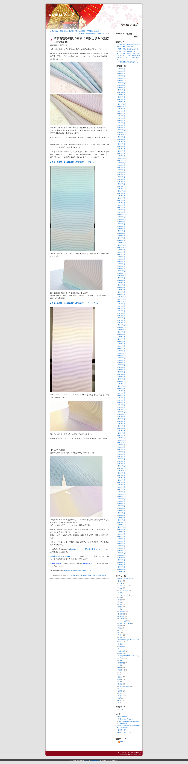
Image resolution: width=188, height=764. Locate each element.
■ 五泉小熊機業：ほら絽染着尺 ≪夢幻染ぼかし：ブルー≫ (72, 162)
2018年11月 (122, 273)
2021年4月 (121, 205)
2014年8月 (121, 391)
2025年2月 (121, 99)
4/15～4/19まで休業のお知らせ (128, 49)
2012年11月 (122, 440)
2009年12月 (122, 522)
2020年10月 (122, 219)
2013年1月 (121, 435)
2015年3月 (121, 374)
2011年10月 (122, 470)
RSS (120, 741)
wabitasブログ (61, 14)
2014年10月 (122, 386)
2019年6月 (121, 257)
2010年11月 (122, 496)
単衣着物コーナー (76, 549)
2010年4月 (121, 513)
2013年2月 (121, 433)
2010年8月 (121, 503)
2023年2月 (121, 153)
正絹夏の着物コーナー (93, 549)
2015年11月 (122, 355)
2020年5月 (121, 231)
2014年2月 (121, 405)
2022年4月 (121, 177)
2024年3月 (121, 123)
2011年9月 (121, 473)
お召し (120, 581)
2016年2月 (121, 348)
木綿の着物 (121, 651)
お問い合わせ (122, 716)
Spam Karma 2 (94, 760)
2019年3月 (121, 264)
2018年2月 (121, 292)
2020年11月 (122, 217)
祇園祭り (121, 670)
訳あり (120, 693)
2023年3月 (121, 151)
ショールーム (122, 585)
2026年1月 (121, 76)
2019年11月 (122, 245)
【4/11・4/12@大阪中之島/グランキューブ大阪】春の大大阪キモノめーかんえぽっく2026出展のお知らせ (128, 53)
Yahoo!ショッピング (124, 578)
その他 (120, 588)
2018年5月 (121, 287)
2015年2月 (121, 376)
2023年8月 (121, 139)
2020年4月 (121, 233)
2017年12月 (122, 297)
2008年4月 (121, 569)
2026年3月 (121, 71)
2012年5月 (121, 454)
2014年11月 (122, 383)
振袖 (119, 644)
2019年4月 (121, 261)
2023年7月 (121, 141)
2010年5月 (121, 510)
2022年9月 (121, 165)
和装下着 (121, 614)
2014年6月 (121, 395)
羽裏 (119, 681)
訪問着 (120, 691)
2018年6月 (121, 285)
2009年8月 (121, 532)
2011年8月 (121, 475)
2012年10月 (122, 442)
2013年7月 (121, 421)
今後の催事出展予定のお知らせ (128, 62)
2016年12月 (122, 325)
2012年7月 (121, 449)
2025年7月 (121, 87)
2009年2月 (121, 546)
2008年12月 (122, 550)
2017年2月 (121, 320)
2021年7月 (121, 198)
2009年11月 (122, 524)
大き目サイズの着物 (124, 623)
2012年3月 (121, 459)
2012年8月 (121, 447)
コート (120, 583)
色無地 (120, 684)
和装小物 (121, 616)
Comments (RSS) (135, 754)
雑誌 (119, 698)
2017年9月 (121, 304)
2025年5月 (121, 92)
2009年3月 (121, 543)
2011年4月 (121, 485)
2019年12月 (122, 242)
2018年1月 (121, 294)
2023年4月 (121, 148)
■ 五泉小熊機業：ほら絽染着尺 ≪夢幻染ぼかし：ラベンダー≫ (74, 303)
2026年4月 (121, 69)
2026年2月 (121, 73)
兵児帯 (120, 604)
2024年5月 (121, 118)
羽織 (119, 679)
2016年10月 (122, 329)
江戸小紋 (121, 658)
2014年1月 (121, 407)
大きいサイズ (122, 621)
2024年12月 (122, 104)
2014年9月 (121, 388)
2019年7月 (121, 254)
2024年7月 (121, 113)
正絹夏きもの (55, 563)
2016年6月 (121, 339)
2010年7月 (121, 506)
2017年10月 (122, 301)
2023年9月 (121, 137)
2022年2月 (121, 181)
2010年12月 (122, 494)
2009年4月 (121, 541)
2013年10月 (122, 414)
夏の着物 (83, 576)
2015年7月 (121, 365)
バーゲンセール (123, 590)
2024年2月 (121, 125)
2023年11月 (122, 132)
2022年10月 (122, 163)
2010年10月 (122, 499)
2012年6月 (121, 452)
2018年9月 (121, 278)
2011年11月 (122, 468)
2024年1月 (121, 127)
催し (119, 602)
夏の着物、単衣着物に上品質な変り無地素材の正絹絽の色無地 (75, 31)
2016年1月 (121, 351)
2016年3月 (121, 346)
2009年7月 (121, 534)
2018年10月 (122, 275)
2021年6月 (121, 200)
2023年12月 (122, 130)
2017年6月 (121, 311)
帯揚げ (120, 635)
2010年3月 (121, 515)
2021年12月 (122, 186)
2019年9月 (121, 250)
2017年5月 (121, 313)
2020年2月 (121, 238)
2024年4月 (121, 120)
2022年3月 (121, 179)
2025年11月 (122, 80)
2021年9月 (121, 193)
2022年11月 (122, 160)
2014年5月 (121, 398)
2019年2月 (121, 266)
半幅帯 (120, 607)
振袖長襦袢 (121, 646)
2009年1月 (121, 548)
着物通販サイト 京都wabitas (61, 556)
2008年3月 (121, 571)
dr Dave (86, 760)
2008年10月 (122, 555)
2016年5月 (121, 341)
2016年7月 (121, 336)
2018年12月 (122, 271)
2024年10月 (122, 106)
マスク (120, 592)
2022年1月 (121, 184)
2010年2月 (121, 517)
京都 (119, 600)
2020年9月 (121, 221)
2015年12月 (122, 353)
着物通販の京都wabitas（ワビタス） (78, 571)
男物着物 (121, 663)
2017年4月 (121, 315)
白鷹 (119, 665)
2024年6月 (121, 116)
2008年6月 (121, 564)
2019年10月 (122, 247)
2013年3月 (121, 430)
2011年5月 (121, 482)
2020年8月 (121, 224)
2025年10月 (122, 83)
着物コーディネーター (125, 732)
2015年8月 (121, 362)
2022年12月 (122, 158)
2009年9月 (121, 529)
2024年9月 (121, 109)
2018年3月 (121, 289)
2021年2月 (121, 210)
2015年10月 (122, 358)
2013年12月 (122, 409)
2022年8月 (121, 167)
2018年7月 (121, 282)
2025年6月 (121, 90)
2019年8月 (121, 252)
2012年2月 (121, 461)
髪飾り (120, 700)
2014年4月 (121, 400)
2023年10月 (122, 134)
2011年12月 (122, 466)
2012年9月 (121, 445)
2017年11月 (122, 299)
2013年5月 (121, 426)
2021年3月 (121, 207)
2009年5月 (121, 539)
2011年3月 (121, 487)
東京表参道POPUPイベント (127, 656)
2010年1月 (121, 520)
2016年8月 (121, 334)
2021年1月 (121, 212)
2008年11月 (122, 553)
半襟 (119, 609)
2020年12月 (122, 214)
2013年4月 (121, 428)
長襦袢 (120, 696)
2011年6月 (121, 480)
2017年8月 (121, 306)
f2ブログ (121, 709)
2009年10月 (122, 527)
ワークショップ (123, 595)
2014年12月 (122, 381)
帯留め (120, 637)
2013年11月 (122, 412)
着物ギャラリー (123, 730)
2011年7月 (121, 477)
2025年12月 (122, 78)
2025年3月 (121, 97)
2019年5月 (121, 259)
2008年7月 (121, 562)
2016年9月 (121, 332)
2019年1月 (121, 268)
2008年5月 (121, 567)
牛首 (119, 660)
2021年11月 (122, 188)
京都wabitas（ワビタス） (126, 719)
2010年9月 (121, 501)
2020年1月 (121, 240)
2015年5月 (121, 369)
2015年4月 (121, 372)
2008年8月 (121, 560)
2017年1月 (121, 322)
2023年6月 (121, 144)
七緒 (119, 597)
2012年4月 (121, 456)
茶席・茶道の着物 (99, 576)
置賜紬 (120, 677)
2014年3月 (121, 402)
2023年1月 (121, 156)
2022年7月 (121, 170)
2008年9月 (121, 557)
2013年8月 (121, 419)
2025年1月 (121, 101)
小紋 (119, 625)
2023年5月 (121, 146)
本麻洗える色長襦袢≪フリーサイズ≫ (93, 33)
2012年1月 (121, 463)
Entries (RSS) (123, 754)
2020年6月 (121, 228)
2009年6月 (121, 536)
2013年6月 (121, 423)
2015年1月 (121, 379)
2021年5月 (121, 203)
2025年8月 (121, 85)
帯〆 (119, 632)
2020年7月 (121, 226)
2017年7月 (121, 308)
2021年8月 (121, 195)
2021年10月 (122, 191)
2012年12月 (122, 438)
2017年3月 (121, 318)
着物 (90, 576)
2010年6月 (121, 508)
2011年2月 (121, 489)
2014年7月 (121, 393)
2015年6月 (121, 367)
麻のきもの (87, 563)
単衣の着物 (75, 576)
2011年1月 (121, 492)
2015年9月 (121, 360)
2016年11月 (122, 327)
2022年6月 (121, 172)
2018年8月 (121, 280)
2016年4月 (121, 344)
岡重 (119, 628)
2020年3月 (121, 235)
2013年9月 (121, 416)
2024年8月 (121, 111)
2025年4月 (121, 94)
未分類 (120, 653)
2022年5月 (121, 174)
